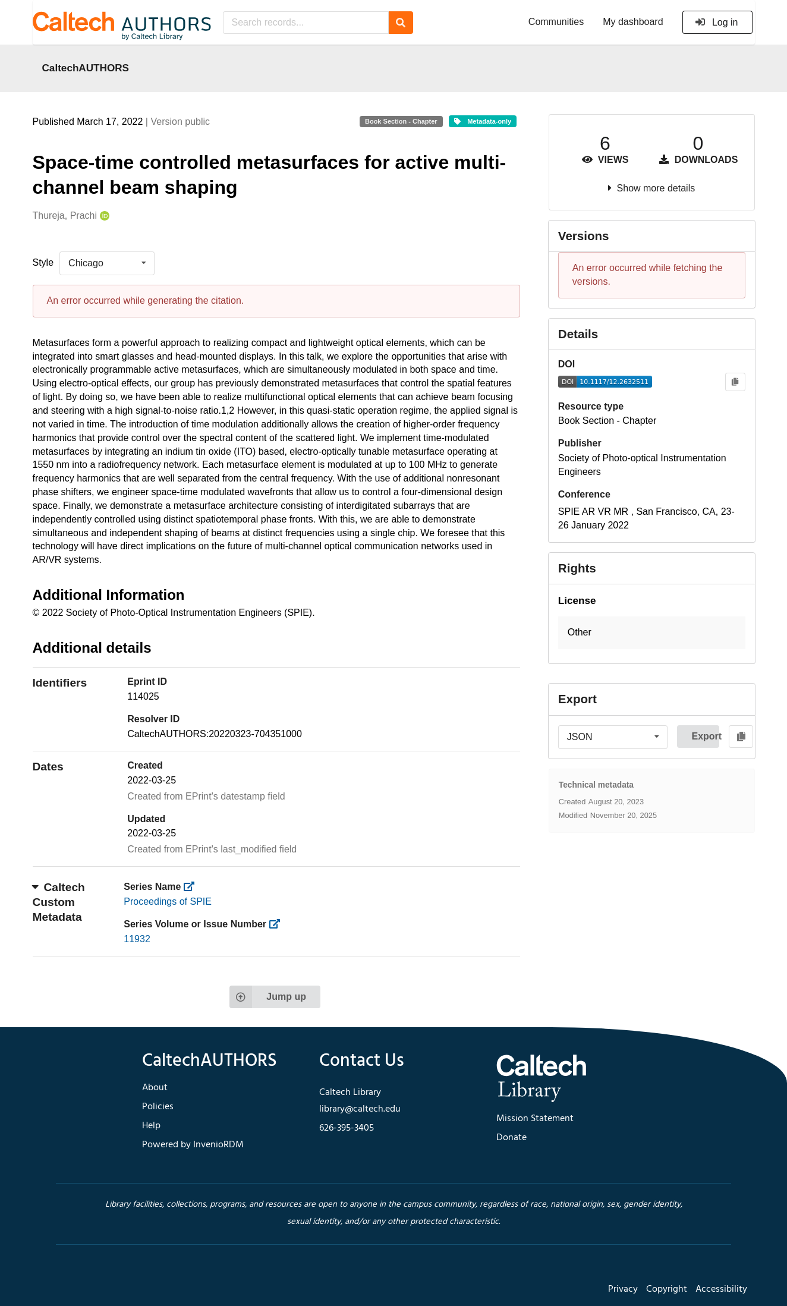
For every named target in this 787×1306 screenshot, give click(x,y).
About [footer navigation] (155, 1088)
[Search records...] (306, 22)
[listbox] (107, 263)
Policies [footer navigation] (158, 1107)
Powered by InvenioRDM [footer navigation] (193, 1145)
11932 (137, 939)
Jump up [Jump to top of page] (267, 997)
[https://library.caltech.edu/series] (193, 887)
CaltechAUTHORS (86, 68)
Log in (716, 22)
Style (43, 262)
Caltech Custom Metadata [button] (59, 902)
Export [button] (705, 736)
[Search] (401, 22)
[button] (651, 632)
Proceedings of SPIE (168, 901)
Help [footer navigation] (151, 1126)
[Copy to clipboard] (735, 382)
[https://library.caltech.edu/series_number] (278, 924)
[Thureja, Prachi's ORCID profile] (103, 216)
